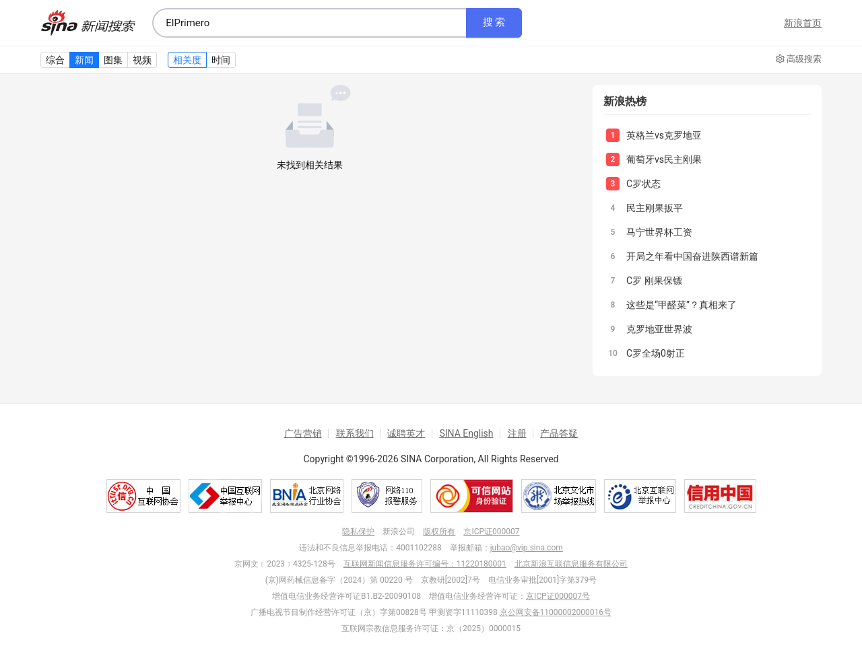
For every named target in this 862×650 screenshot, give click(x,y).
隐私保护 (358, 531)
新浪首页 (803, 22)
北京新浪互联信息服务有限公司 (571, 564)
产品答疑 (559, 433)
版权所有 (439, 531)
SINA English (466, 433)
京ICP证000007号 (558, 596)
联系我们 (355, 433)
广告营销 (303, 433)
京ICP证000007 (491, 531)
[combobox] (309, 23)
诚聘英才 (406, 433)
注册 (517, 433)
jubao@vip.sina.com (526, 547)
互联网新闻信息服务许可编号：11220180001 (424, 564)
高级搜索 (799, 59)
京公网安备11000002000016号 (555, 612)
